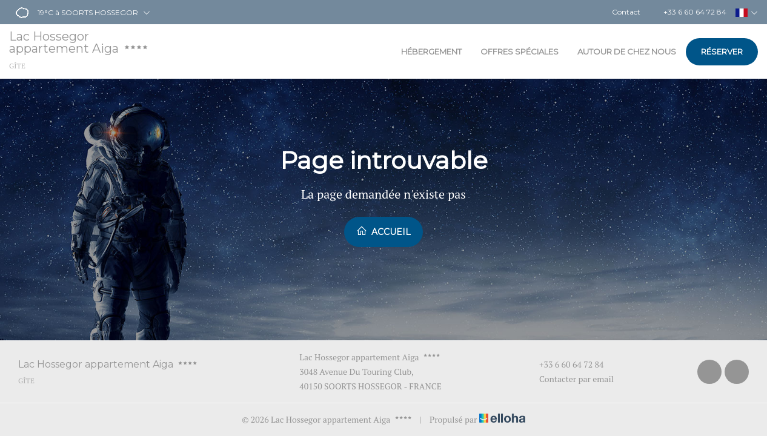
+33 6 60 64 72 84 (564, 364)
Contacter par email (569, 379)
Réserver (722, 51)
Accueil (383, 231)
